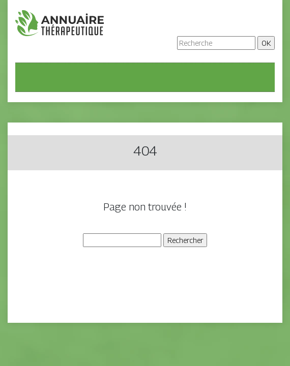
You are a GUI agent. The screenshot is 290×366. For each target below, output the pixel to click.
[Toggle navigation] (29, 77)
